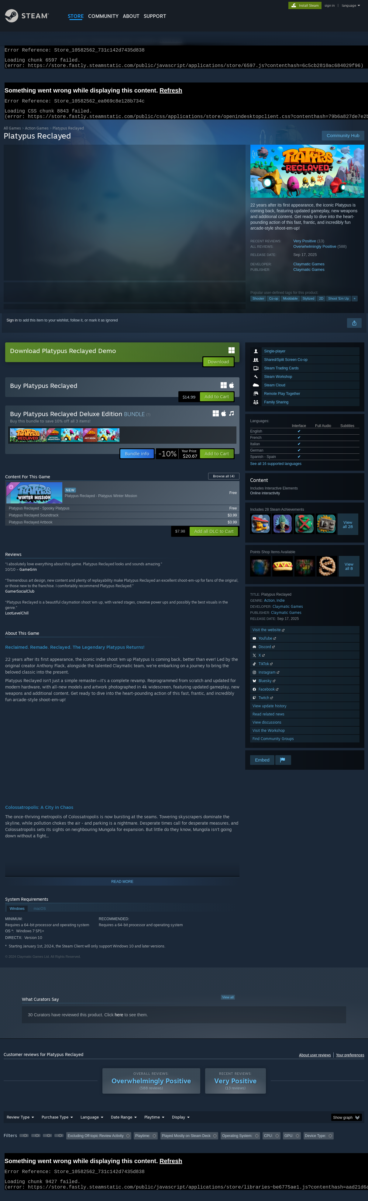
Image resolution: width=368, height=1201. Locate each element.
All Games (12, 135)
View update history (270, 713)
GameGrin (28, 576)
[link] (177, 461)
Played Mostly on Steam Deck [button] (186, 1143)
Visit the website (269, 637)
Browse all (224, 483)
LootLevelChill (17, 620)
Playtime (152, 1124)
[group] (184, 1143)
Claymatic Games (309, 271)
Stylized (309, 306)
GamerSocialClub (19, 598)
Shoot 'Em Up (338, 306)
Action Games (37, 135)
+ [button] (355, 306)
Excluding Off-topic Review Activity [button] (96, 1143)
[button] (217, 404)
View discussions (267, 729)
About (131, 16)
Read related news (268, 721)
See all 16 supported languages (275, 471)
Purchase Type (55, 1124)
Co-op (273, 306)
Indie (281, 607)
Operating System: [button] (237, 1143)
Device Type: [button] (315, 1143)
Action (269, 607)
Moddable (290, 306)
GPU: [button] (288, 1143)
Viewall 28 (348, 531)
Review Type (18, 1124)
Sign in (12, 327)
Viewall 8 (349, 573)
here (119, 1022)
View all (228, 1004)
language (349, 5)
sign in (330, 5)
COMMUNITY (103, 16)
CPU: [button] (268, 1143)
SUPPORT (155, 16)
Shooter (258, 306)
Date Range (121, 1124)
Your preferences (350, 1062)
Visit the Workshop (269, 737)
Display (178, 1124)
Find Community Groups (273, 746)
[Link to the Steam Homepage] (31, 20)
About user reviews (315, 1062)
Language (90, 1124)
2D (321, 306)
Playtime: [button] (142, 1143)
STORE (76, 16)
